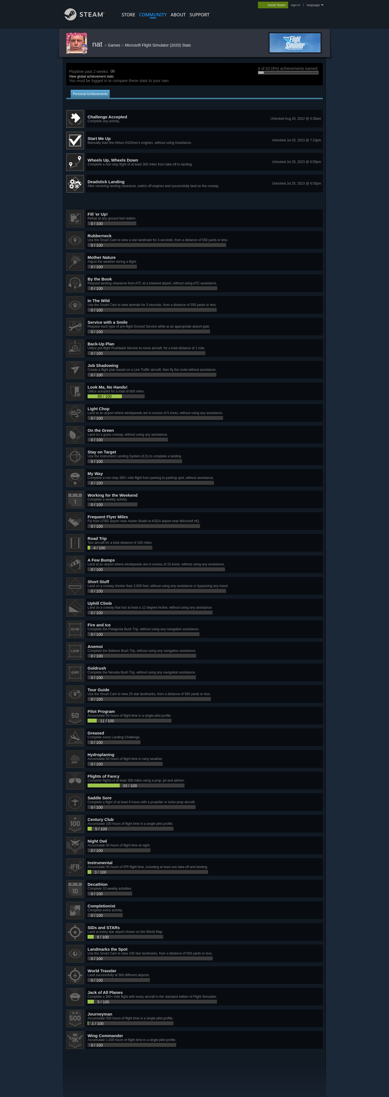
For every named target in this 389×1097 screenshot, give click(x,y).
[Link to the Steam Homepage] (88, 19)
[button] (194, 119)
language (313, 5)
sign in (295, 5)
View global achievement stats (91, 76)
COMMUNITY (153, 15)
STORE (128, 15)
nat (98, 44)
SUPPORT (199, 15)
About (178, 15)
